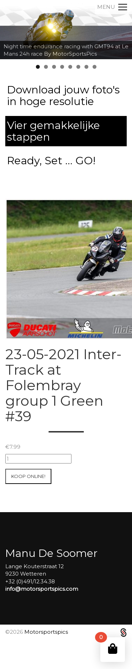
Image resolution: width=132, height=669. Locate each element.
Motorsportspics (46, 631)
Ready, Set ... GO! (51, 160)
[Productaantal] (38, 459)
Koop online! (28, 476)
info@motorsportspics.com (41, 588)
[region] (66, 29)
